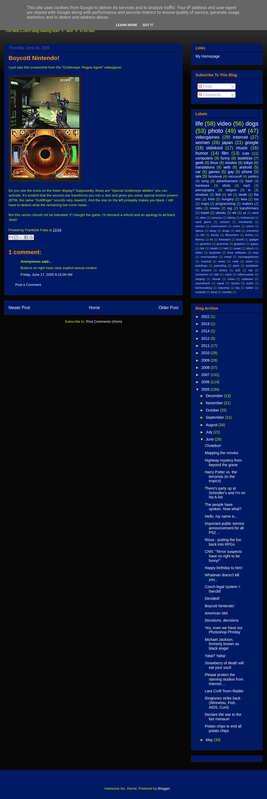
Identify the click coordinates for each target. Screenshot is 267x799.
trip (237, 287)
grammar (223, 243)
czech (250, 226)
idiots (226, 185)
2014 (206, 331)
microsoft (235, 176)
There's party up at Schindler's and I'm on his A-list (225, 493)
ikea (244, 199)
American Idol (216, 613)
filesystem (232, 235)
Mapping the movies (221, 453)
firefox (249, 235)
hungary (228, 199)
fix (211, 239)
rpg (229, 208)
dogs (251, 123)
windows (201, 195)
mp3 (246, 185)
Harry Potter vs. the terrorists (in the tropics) (221, 476)
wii (234, 213)
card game (203, 221)
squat (220, 283)
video (224, 123)
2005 (206, 389)
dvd (237, 230)
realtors (247, 204)
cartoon (225, 221)
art (230, 195)
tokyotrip (223, 287)
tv (249, 190)
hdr (202, 248)
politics (253, 176)
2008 (206, 367)
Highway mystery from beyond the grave (223, 462)
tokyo (248, 163)
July (209, 432)
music (242, 147)
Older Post (168, 307)
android (245, 167)
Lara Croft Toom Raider (224, 691)
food (211, 199)
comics (200, 226)
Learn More (126, 25)
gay (231, 172)
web (226, 167)
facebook (215, 176)
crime (236, 226)
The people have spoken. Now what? (223, 506)
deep (213, 230)
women (202, 142)
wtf (242, 130)
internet (240, 137)
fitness (199, 239)
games (214, 172)
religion (231, 190)
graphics (239, 243)
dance (199, 230)
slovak (216, 279)
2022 (206, 316)
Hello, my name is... (221, 516)
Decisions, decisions (222, 620)
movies (231, 163)
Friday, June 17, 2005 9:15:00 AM (46, 275)
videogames (207, 137)
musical (206, 261)
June (210, 439)
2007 (206, 375)
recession (201, 274)
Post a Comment (28, 285)
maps (205, 204)
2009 (206, 360)
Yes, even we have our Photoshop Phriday (223, 630)
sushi (249, 283)
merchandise (209, 256)
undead (200, 292)
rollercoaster (245, 274)
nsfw (235, 261)
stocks (235, 283)
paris (236, 265)
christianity (245, 221)
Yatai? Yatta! (215, 656)
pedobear (252, 265)
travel (205, 213)
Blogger (164, 788)
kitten (199, 252)
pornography (204, 190)
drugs (226, 230)
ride (216, 274)
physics (206, 270)
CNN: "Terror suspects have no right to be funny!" (223, 556)
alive (203, 217)
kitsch (250, 248)
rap (250, 270)
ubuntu (220, 213)
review (214, 208)
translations (205, 167)
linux (214, 163)
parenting (220, 265)
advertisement (227, 181)
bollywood (247, 217)
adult (255, 212)
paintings (201, 265)
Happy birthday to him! (223, 568)
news (221, 261)
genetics (205, 243)
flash (249, 181)
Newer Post (19, 307)
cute (245, 153)
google (251, 142)
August (212, 425)
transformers (248, 208)
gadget (253, 239)
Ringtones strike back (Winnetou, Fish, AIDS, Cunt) (223, 702)
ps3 (237, 270)
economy (252, 230)
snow (231, 279)
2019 (206, 324)
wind (214, 292)
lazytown (215, 252)
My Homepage (207, 56)
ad (244, 212)
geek (199, 163)
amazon (216, 217)
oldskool (214, 147)
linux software (236, 252)
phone (247, 172)
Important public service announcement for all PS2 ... (224, 528)
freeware (224, 239)
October (213, 410)
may (255, 252)
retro (198, 208)
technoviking (203, 287)
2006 (206, 382)
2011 (206, 345)
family (215, 235)
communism (219, 226)
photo (215, 130)
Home (94, 307)
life (199, 123)
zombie (227, 292)
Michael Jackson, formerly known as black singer (222, 644)
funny (225, 158)
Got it (148, 25)
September (215, 417)
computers (204, 158)
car (198, 172)
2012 (206, 338)
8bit (218, 195)
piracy (223, 270)
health (214, 248)
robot (228, 274)
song (205, 181)
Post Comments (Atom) (104, 321)
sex (198, 176)
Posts (205, 86)
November (215, 403)
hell (225, 248)
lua (256, 199)
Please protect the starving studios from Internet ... (224, 679)
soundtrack (202, 283)
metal (227, 256)
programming (225, 204)
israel (237, 248)
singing (200, 279)
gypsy (254, 243)
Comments (210, 95)
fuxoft (240, 239)
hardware (202, 185)
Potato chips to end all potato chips (223, 728)
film (225, 153)
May (210, 740)
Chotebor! (213, 446)
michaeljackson (248, 256)
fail (202, 235)
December (215, 396)
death (243, 195)
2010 (206, 353)
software (247, 279)
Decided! (212, 598)
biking (231, 217)
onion (249, 261)
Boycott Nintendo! (34, 58)
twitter (250, 287)
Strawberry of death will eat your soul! (224, 665)
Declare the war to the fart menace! (223, 716)
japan (227, 142)
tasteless (245, 158)
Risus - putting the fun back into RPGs (223, 542)
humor (201, 153)
